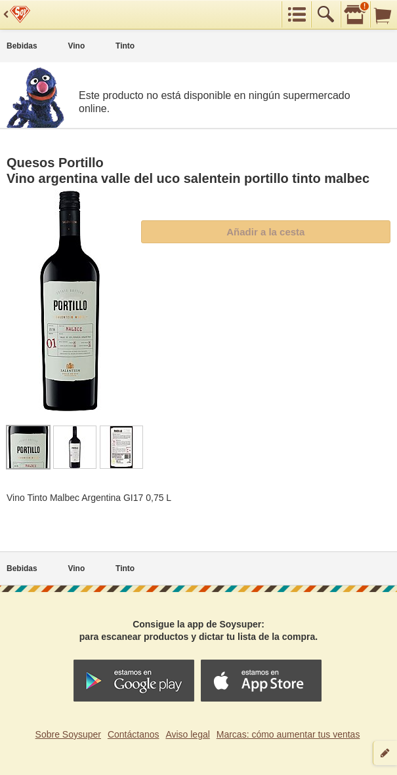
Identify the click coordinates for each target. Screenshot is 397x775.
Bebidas (22, 45)
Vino (76, 45)
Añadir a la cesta (265, 231)
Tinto (125, 45)
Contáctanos (133, 734)
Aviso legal (187, 734)
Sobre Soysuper (68, 734)
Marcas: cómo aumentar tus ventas (288, 734)
